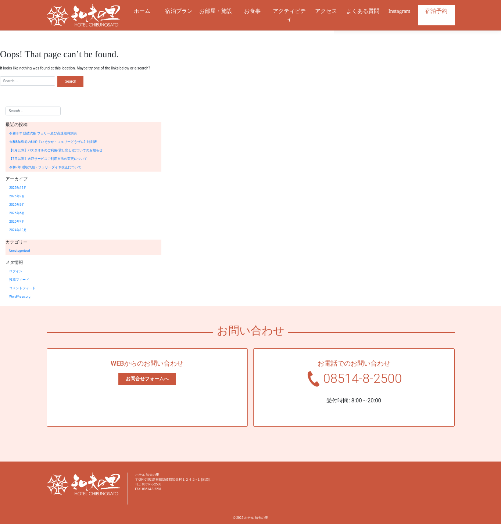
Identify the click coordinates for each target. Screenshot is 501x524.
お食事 (252, 11)
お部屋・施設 (215, 11)
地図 (205, 479)
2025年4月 (17, 221)
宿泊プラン (179, 11)
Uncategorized (19, 250)
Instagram (400, 11)
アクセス (326, 11)
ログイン (15, 271)
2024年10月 (18, 230)
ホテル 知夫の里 (256, 518)
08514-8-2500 (362, 378)
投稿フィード (19, 279)
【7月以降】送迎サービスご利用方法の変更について (48, 159)
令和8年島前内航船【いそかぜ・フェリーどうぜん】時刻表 (53, 142)
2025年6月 (17, 205)
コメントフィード (22, 288)
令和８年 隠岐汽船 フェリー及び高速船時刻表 (43, 133)
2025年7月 (17, 196)
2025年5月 (17, 213)
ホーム (142, 11)
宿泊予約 (436, 11)
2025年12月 (18, 188)
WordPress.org (20, 296)
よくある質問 (362, 11)
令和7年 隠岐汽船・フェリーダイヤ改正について (45, 167)
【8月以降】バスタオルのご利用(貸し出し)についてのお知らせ (56, 150)
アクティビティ (289, 15)
